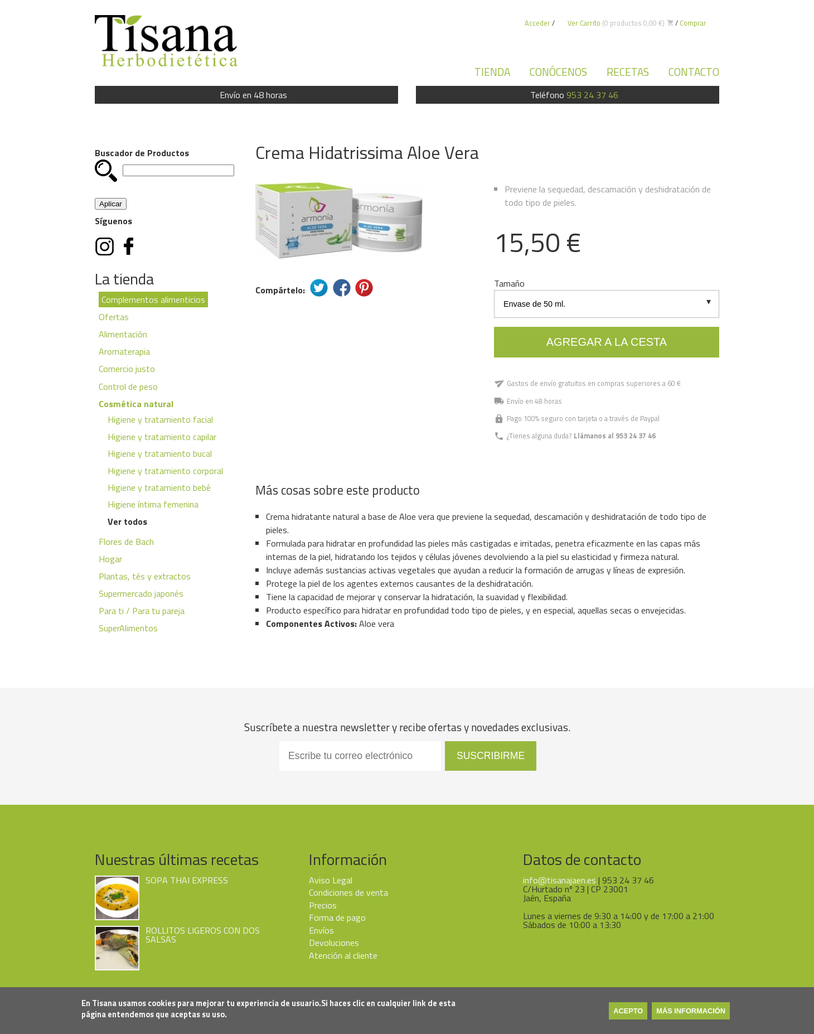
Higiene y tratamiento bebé (159, 487)
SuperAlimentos (128, 628)
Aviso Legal (330, 880)
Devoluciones (334, 942)
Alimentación (123, 334)
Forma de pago (337, 917)
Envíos (321, 930)
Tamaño (509, 283)
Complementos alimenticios (153, 299)
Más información (690, 1011)
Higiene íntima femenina (153, 504)
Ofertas (114, 316)
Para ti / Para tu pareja (142, 610)
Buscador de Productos (142, 153)
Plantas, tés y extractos (145, 576)
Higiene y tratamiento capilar (162, 436)
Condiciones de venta (348, 892)
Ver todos (127, 521)
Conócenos (558, 72)
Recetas (628, 72)
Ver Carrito (584, 22)
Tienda (492, 72)
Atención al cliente (343, 955)
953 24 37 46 (592, 95)
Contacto (693, 72)
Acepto (628, 1011)
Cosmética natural (136, 403)
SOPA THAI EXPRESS (187, 880)
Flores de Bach (126, 541)
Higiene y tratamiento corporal (165, 470)
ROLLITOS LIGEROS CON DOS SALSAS (203, 935)
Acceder (537, 22)
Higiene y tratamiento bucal (160, 453)
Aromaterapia (124, 351)
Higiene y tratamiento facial (160, 419)
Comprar (693, 22)
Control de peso (128, 386)
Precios (323, 905)
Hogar (110, 559)
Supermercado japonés (141, 593)
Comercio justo (127, 368)
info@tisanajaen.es (559, 880)
